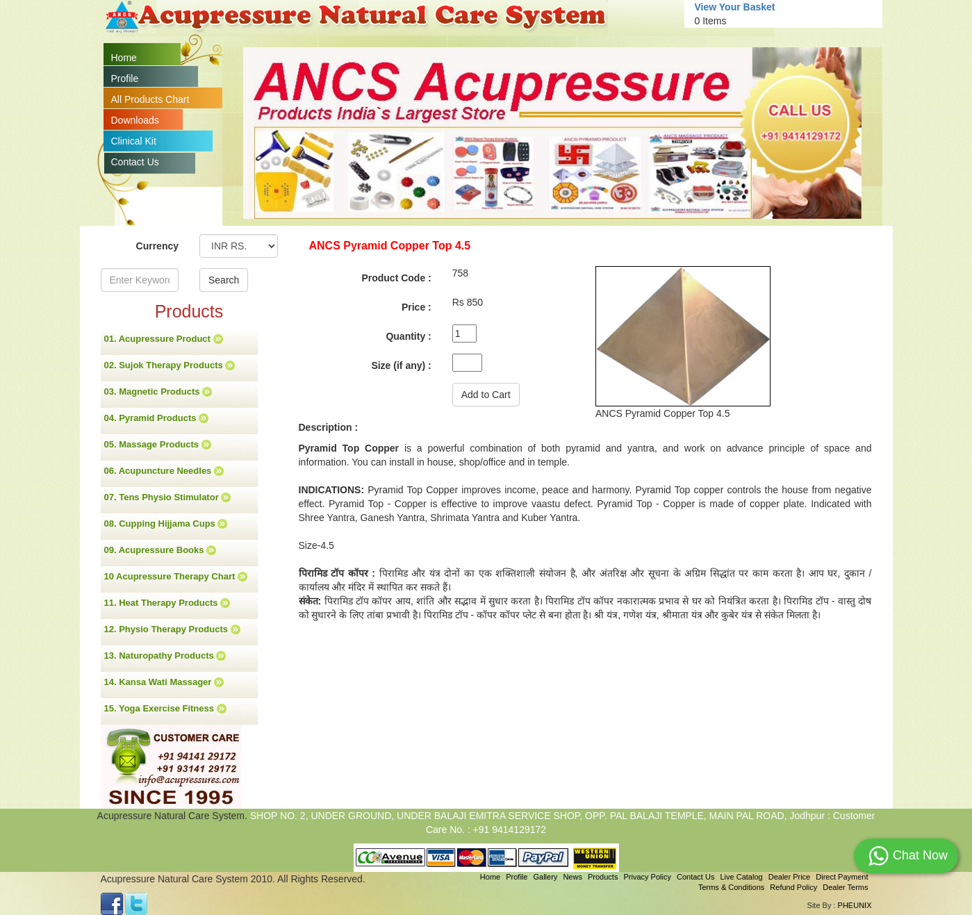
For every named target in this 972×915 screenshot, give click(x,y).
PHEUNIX (855, 905)
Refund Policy (793, 887)
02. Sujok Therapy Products (170, 365)
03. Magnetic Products (158, 391)
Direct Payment (842, 877)
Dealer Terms (845, 887)
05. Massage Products (157, 444)
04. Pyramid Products (156, 418)
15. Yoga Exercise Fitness (165, 708)
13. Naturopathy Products (165, 655)
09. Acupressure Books (160, 550)
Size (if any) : (401, 365)
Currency (157, 246)
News (572, 877)
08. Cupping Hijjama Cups (166, 523)
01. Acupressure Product (163, 339)
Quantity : (408, 336)
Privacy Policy (646, 877)
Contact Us (135, 161)
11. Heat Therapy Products (167, 603)
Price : (416, 307)
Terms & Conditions (731, 887)
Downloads (135, 120)
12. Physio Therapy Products (172, 629)
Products (603, 877)
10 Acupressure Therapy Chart (175, 576)
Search (223, 280)
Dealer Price (789, 877)
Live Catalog (741, 877)
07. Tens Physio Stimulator (167, 497)
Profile (125, 78)
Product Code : (396, 277)
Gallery (546, 877)
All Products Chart (150, 99)
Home (124, 57)
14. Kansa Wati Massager (164, 682)
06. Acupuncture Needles (164, 471)
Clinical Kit (133, 141)
